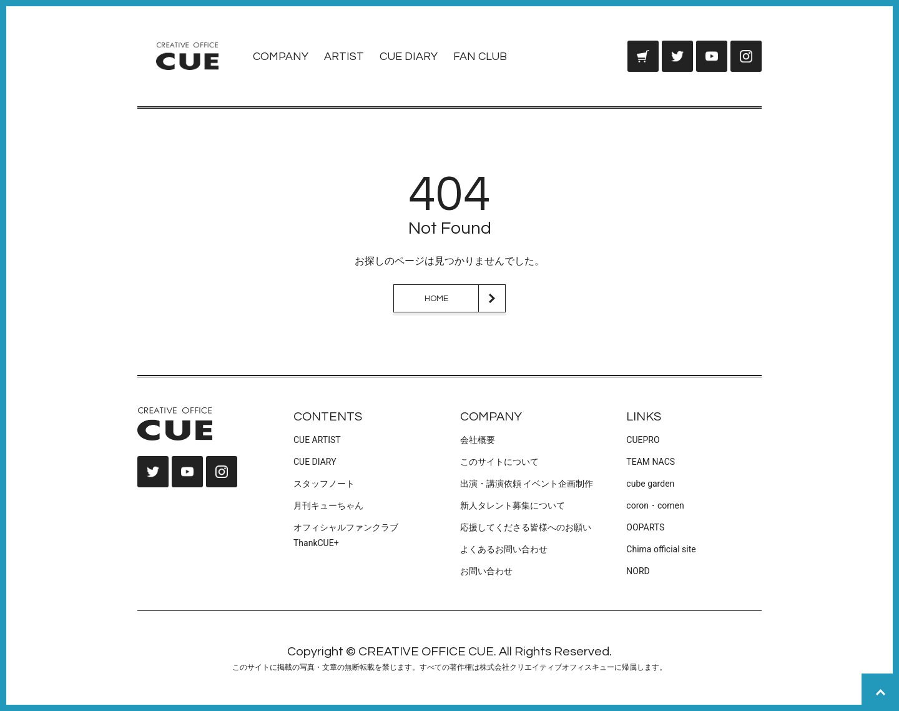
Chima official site (660, 549)
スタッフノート (324, 484)
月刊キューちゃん (328, 505)
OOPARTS (645, 527)
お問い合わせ (486, 571)
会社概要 (477, 440)
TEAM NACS (650, 462)
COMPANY (280, 56)
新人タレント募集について (512, 505)
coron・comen (655, 505)
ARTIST (344, 56)
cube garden (650, 484)
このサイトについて (499, 462)
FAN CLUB (480, 56)
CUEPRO (642, 440)
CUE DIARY (409, 56)
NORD (637, 571)
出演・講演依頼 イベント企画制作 (526, 484)
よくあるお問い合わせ (504, 549)
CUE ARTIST (317, 440)
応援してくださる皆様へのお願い (525, 527)
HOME (436, 298)
